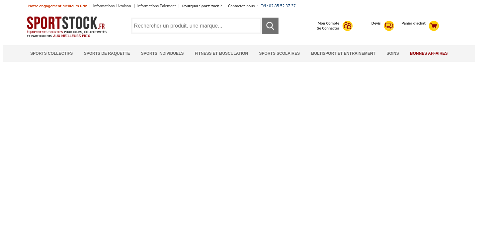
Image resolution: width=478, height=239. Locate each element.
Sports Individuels (162, 53)
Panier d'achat (413, 23)
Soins (392, 53)
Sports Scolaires (279, 53)
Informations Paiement (156, 6)
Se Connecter (328, 28)
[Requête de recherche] (196, 26)
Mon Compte (328, 23)
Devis (376, 23)
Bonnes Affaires (429, 53)
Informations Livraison (112, 6)
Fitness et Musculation (221, 53)
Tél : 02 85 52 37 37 (278, 6)
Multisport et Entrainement (343, 53)
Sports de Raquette (107, 53)
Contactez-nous (241, 6)
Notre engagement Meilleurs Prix (57, 6)
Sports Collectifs (51, 53)
